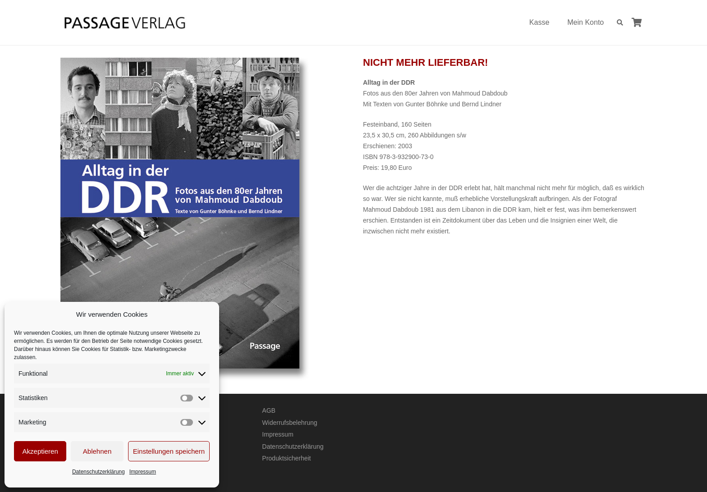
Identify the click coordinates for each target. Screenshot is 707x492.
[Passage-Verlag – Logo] (124, 23)
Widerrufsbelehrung (289, 422)
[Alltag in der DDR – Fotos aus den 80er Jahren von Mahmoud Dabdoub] (202, 219)
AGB (268, 410)
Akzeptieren (40, 451)
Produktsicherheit (286, 458)
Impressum (142, 472)
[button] (620, 22)
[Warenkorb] (637, 22)
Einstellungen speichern (169, 451)
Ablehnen (97, 451)
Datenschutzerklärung (98, 472)
